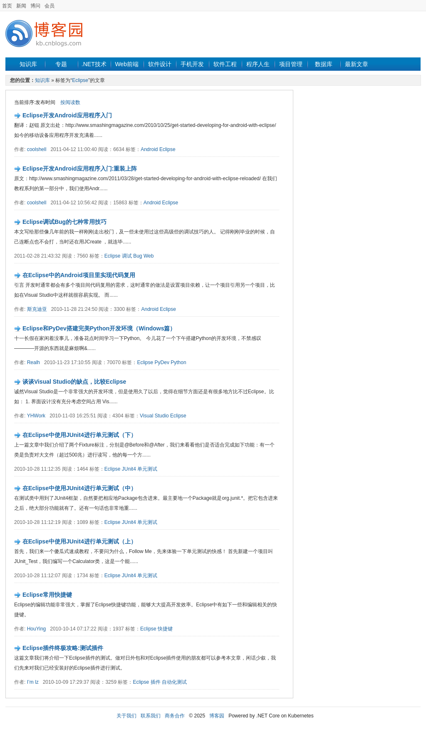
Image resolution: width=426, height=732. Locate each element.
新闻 (21, 6)
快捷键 (165, 629)
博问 (35, 6)
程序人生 (258, 64)
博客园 (216, 716)
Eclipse (80, 80)
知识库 (28, 64)
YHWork (36, 416)
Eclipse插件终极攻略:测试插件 (62, 648)
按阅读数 (70, 102)
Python (178, 362)
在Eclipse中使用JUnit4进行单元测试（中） (79, 488)
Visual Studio (154, 416)
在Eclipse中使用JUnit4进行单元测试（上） (79, 541)
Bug (137, 256)
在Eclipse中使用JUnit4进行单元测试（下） (79, 435)
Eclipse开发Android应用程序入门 (67, 115)
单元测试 (147, 469)
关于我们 (126, 716)
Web (149, 256)
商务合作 (175, 716)
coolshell (37, 149)
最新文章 (356, 64)
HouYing (36, 629)
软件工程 (225, 64)
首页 (7, 6)
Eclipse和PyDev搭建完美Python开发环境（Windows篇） (99, 328)
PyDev (162, 362)
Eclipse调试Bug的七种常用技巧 (64, 221)
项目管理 (290, 64)
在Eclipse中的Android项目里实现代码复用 (78, 275)
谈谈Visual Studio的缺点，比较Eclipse (74, 381)
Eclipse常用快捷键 (47, 594)
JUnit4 (129, 469)
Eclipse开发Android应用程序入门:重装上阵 (79, 168)
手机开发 (192, 64)
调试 (127, 256)
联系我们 (151, 716)
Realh (33, 362)
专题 (61, 64)
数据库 (323, 64)
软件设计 (159, 64)
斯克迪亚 (37, 309)
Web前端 (127, 64)
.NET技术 (94, 64)
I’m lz (33, 682)
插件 (156, 682)
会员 (49, 6)
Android (149, 149)
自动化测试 (174, 682)
